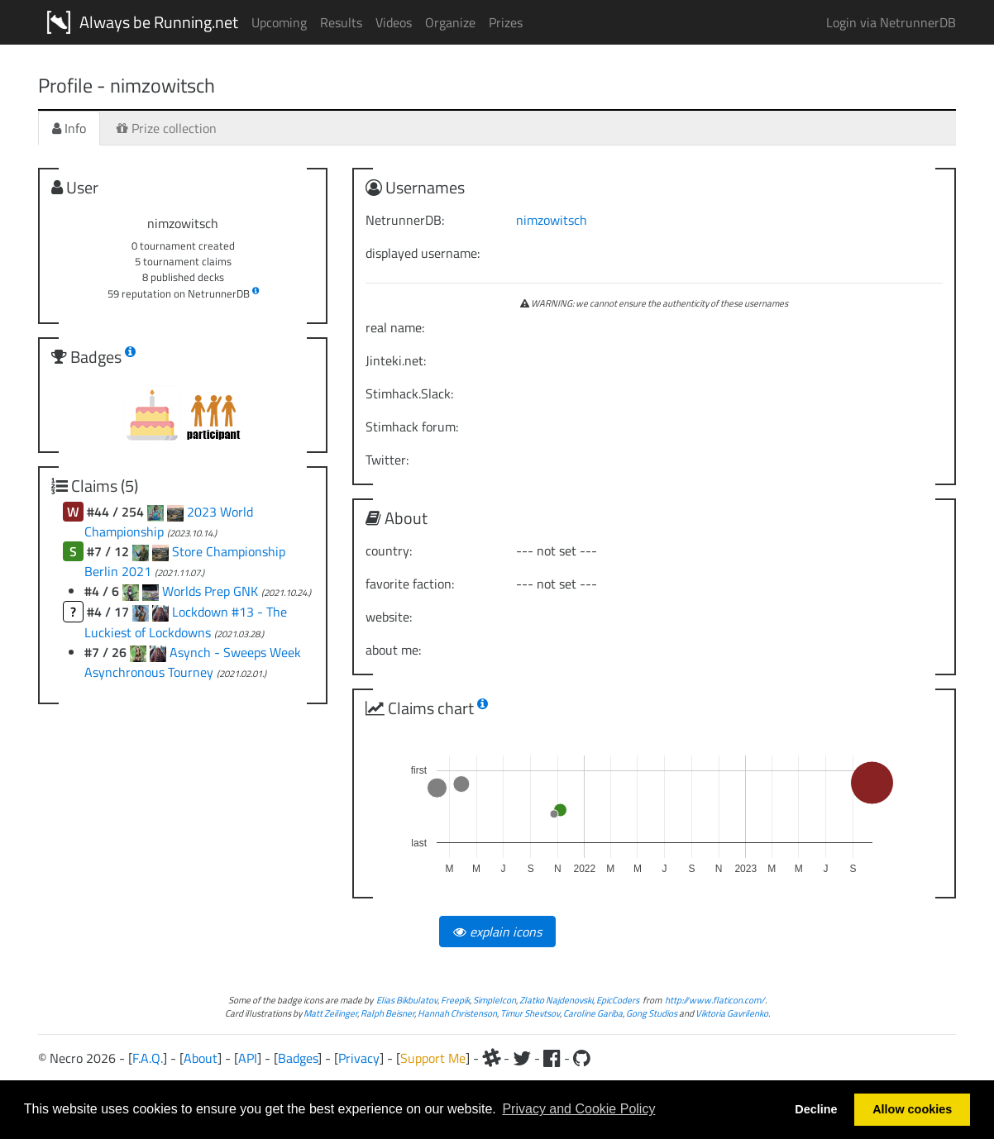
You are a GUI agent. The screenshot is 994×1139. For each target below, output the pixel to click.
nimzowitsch (551, 220)
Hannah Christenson (457, 1013)
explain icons (497, 931)
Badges (298, 1058)
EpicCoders (617, 1000)
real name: (395, 327)
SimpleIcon (494, 1000)
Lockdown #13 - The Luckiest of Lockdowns (185, 622)
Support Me (433, 1058)
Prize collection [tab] (167, 128)
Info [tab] (69, 128)
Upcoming (279, 22)
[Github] (581, 1058)
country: (389, 550)
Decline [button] (816, 1109)
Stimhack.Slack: (409, 393)
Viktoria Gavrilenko (731, 1013)
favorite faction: (410, 583)
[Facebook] (552, 1058)
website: (389, 617)
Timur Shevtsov (530, 1013)
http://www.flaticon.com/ (715, 1000)
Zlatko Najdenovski (556, 1000)
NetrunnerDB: (405, 220)
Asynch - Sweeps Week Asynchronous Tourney (192, 662)
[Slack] (491, 1058)
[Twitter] (522, 1058)
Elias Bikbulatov (406, 1000)
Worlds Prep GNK (211, 591)
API (247, 1058)
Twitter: (387, 459)
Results (341, 22)
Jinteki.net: (396, 360)
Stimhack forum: (412, 426)
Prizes (506, 22)
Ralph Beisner (387, 1013)
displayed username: (423, 253)
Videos (393, 22)
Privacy (359, 1058)
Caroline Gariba (593, 1013)
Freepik (455, 1000)
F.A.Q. (147, 1058)
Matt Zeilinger (330, 1013)
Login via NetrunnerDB (891, 22)
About (200, 1058)
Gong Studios (651, 1013)
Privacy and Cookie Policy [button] (578, 1109)
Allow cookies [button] (912, 1109)
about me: (393, 650)
